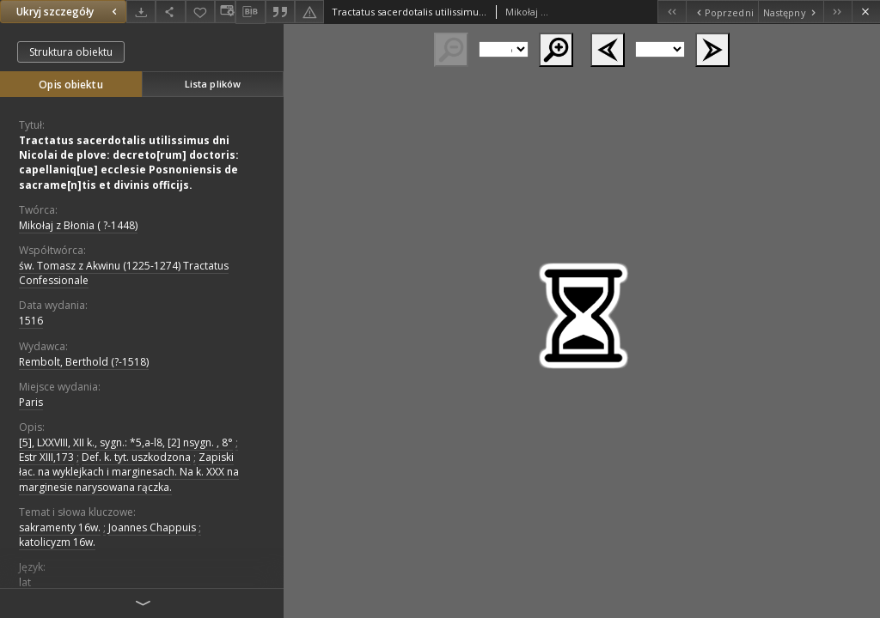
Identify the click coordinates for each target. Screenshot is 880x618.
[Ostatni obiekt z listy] (837, 11)
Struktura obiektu (71, 52)
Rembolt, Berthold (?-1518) (84, 361)
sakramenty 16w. (60, 527)
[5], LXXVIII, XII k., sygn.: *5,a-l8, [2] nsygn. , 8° (126, 442)
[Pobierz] (141, 11)
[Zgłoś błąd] (309, 11)
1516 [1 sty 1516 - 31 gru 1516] (31, 320)
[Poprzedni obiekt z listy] (721, 11)
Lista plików (213, 83)
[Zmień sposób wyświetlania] (225, 11)
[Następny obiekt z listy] (790, 11)
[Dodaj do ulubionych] (200, 11)
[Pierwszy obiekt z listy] (671, 11)
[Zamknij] (866, 11)
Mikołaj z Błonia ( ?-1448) (78, 225)
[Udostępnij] (170, 11)
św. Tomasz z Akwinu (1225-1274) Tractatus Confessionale (124, 273)
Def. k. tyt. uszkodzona (136, 457)
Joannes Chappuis (152, 527)
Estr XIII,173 (46, 457)
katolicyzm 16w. (57, 542)
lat (25, 582)
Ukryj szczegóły (68, 11)
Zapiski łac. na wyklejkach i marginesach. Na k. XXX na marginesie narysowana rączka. (129, 472)
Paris (31, 402)
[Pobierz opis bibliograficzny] (250, 12)
